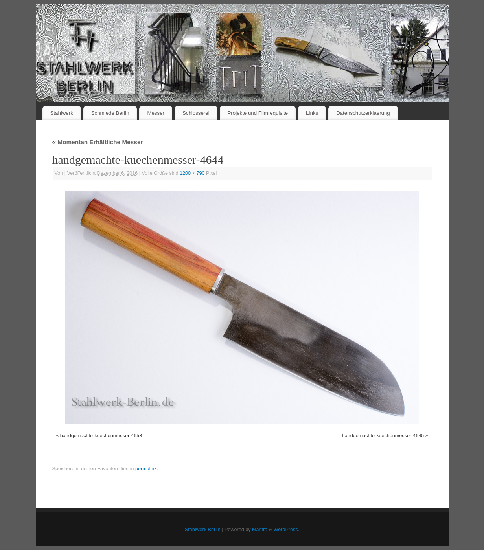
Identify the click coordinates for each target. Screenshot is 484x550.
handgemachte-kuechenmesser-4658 (101, 435)
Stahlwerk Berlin (203, 529)
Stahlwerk (61, 113)
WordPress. (287, 529)
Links (312, 113)
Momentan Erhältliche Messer (97, 142)
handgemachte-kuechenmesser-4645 (383, 435)
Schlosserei (196, 113)
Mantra (259, 529)
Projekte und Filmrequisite (257, 113)
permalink (146, 468)
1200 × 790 (192, 173)
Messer (155, 113)
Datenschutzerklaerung (363, 113)
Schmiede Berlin (110, 113)
